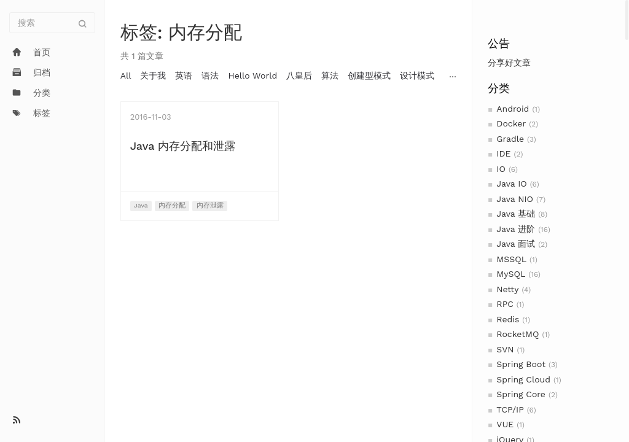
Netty (507, 289)
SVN (505, 349)
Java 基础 (515, 214)
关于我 (153, 75)
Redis (507, 319)
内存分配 (172, 205)
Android (512, 109)
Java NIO (514, 199)
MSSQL (511, 259)
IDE (503, 153)
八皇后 (299, 75)
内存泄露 (210, 205)
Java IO (511, 183)
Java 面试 (515, 244)
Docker (511, 123)
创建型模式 (369, 75)
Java (141, 205)
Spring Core (520, 394)
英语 (183, 75)
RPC (504, 304)
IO (501, 169)
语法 (210, 75)
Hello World (252, 75)
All (125, 75)
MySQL (510, 274)
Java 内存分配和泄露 (182, 145)
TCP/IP (509, 409)
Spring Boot (520, 364)
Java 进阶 (515, 229)
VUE (505, 424)
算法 (329, 75)
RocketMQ (517, 334)
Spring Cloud (523, 379)
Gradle (510, 139)
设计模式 (417, 75)
